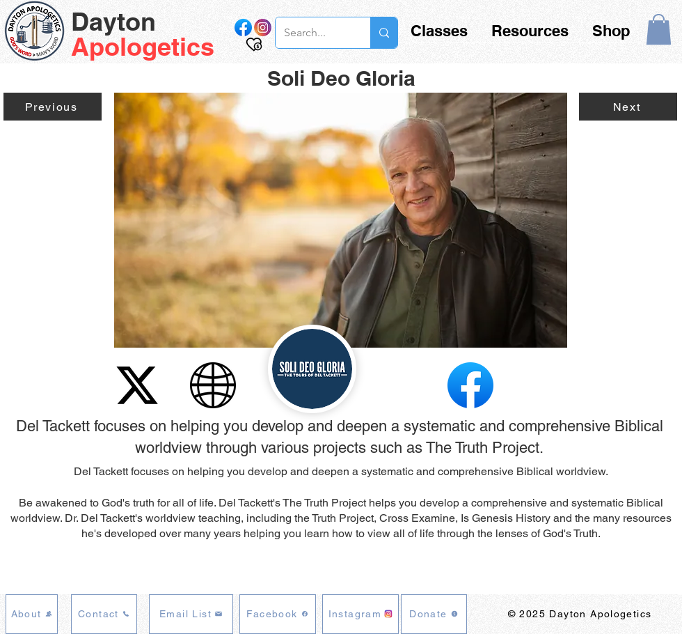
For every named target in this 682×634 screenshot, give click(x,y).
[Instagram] (360, 614)
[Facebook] (277, 614)
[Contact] (104, 614)
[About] (32, 614)
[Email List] (191, 614)
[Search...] (312, 32)
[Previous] (52, 107)
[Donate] (434, 614)
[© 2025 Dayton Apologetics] (581, 614)
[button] (659, 29)
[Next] (628, 107)
